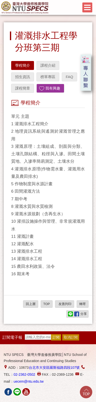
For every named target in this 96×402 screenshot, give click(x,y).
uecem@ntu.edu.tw (29, 381)
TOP (46, 304)
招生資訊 (22, 77)
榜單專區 (47, 77)
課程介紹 (47, 65)
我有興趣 (52, 88)
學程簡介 (22, 65)
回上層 (30, 304)
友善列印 (65, 304)
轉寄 (82, 304)
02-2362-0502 (24, 374)
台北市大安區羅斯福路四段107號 (54, 368)
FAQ (69, 77)
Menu (87, 7)
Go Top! (86, 392)
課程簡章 (22, 88)
